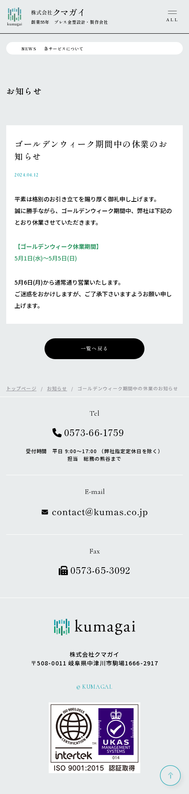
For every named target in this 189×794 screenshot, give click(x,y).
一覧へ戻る (94, 349)
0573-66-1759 (88, 432)
